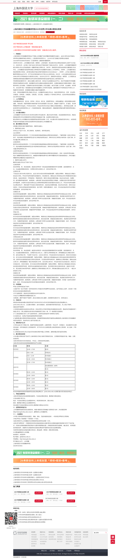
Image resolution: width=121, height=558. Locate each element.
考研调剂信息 (83, 41)
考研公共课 (77, 534)
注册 (99, 1)
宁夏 (92, 145)
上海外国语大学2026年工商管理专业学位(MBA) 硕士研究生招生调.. (33, 482)
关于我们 (52, 550)
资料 (37, 1)
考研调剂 (42, 13)
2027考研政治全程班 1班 (21, 492)
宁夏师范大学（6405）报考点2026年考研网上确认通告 (29, 512)
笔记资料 (85, 537)
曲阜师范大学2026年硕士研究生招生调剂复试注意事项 (29, 522)
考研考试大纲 (93, 36)
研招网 (33, 532)
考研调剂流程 (52, 539)
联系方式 (60, 550)
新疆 (97, 145)
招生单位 (42, 534)
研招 (28, 1)
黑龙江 (81, 148)
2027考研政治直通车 (96, 8)
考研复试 (59, 539)
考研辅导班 (77, 532)
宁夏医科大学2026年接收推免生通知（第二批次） (28, 514)
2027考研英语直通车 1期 (87, 78)
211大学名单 (43, 537)
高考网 (33, 546)
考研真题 (34, 534)
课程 (113, 537)
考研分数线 (92, 41)
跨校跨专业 (69, 534)
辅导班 (48, 1)
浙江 (97, 135)
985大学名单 (43, 539)
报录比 (68, 543)
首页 (14, 1)
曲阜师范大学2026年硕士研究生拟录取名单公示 (27, 517)
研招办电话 (92, 46)
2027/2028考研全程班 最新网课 (89, 55)
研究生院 (54, 1)
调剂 (32, 1)
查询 (106, 532)
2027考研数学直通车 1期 (87, 84)
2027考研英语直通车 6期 (51, 498)
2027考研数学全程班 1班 (21, 500)
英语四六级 (77, 543)
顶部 (113, 542)
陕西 (103, 143)
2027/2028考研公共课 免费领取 (89, 63)
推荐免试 (34, 543)
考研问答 (68, 532)
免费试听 (39, 493)
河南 (97, 138)
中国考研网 (20, 533)
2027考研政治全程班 (78, 8)
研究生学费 (101, 44)
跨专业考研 (60, 534)
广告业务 (68, 550)
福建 (80, 138)
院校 (23, 1)
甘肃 (80, 145)
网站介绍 (44, 550)
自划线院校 (43, 541)
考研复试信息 (102, 41)
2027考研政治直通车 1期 (87, 81)
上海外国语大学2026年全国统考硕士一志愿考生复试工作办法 (31, 477)
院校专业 (42, 532)
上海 (86, 135)
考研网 (22, 24)
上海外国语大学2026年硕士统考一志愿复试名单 (27, 475)
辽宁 (103, 133)
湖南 (80, 140)
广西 (92, 140)
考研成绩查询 (93, 39)
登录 (105, 1)
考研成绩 (34, 537)
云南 (92, 143)
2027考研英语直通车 (89, 7)
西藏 (97, 143)
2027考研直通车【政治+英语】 (89, 86)
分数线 (42, 1)
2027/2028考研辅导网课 (42, 8)
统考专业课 (77, 537)
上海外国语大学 (23, 8)
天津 (86, 133)
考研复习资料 (83, 46)
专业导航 (42, 543)
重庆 (103, 140)
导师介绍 (70, 13)
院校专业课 (77, 539)
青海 (86, 145)
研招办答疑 (92, 44)
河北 (92, 133)
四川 (80, 143)
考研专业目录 (93, 34)
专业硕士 (77, 541)
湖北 (103, 138)
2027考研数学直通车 (101, 8)
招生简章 (34, 541)
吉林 (80, 135)
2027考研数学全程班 (82, 8)
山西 (97, 133)
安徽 (103, 135)
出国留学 (77, 546)
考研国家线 (34, 539)
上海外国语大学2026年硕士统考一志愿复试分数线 (28, 472)
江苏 (92, 135)
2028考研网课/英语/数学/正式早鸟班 (105, 8)
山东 (92, 138)
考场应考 (68, 537)
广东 (86, 140)
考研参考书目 (83, 36)
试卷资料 (85, 532)
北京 (80, 133)
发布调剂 (51, 537)
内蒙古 (104, 145)
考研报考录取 (83, 44)
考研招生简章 (83, 34)
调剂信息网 (51, 534)
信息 (19, 1)
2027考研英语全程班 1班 (53, 492)
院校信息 (28, 24)
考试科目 (68, 539)
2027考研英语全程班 (70, 7)
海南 (97, 140)
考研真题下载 (83, 39)
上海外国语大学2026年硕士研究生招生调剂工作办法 (28, 480)
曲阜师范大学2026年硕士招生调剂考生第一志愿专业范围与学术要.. (33, 519)
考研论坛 (59, 532)
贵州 (86, 143)
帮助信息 (77, 550)
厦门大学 (59, 541)
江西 (86, 138)
